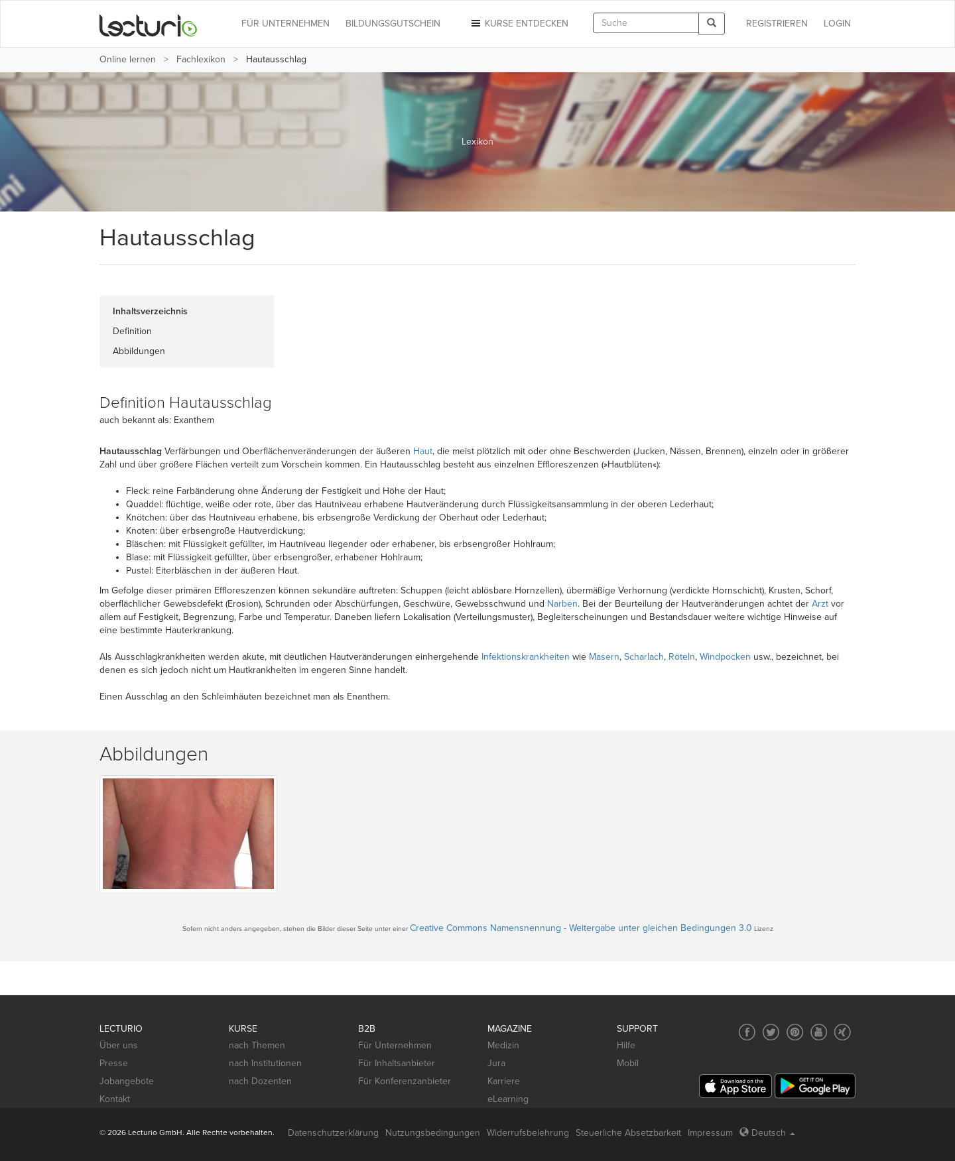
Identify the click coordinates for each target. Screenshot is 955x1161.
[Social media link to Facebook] (747, 1032)
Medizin (503, 1045)
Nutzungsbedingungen (432, 1132)
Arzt (820, 603)
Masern (604, 656)
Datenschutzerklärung (333, 1132)
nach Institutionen (265, 1063)
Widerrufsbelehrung (528, 1132)
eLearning (508, 1099)
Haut (422, 451)
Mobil (628, 1063)
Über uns (118, 1045)
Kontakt (114, 1099)
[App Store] (735, 1086)
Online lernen (127, 59)
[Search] (711, 23)
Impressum (710, 1132)
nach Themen (257, 1045)
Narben (562, 603)
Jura (496, 1063)
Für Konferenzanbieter (404, 1081)
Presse (113, 1063)
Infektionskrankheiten (525, 656)
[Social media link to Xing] (842, 1032)
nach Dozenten (260, 1081)
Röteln (681, 656)
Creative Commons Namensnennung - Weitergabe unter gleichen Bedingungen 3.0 (581, 928)
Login (837, 23)
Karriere (503, 1081)
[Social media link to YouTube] (818, 1032)
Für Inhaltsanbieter (396, 1063)
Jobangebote (126, 1081)
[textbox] (646, 23)
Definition (132, 331)
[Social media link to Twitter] (771, 1032)
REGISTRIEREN (777, 23)
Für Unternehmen (395, 1045)
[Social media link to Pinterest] (795, 1032)
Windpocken (725, 656)
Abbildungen (139, 351)
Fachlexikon (200, 59)
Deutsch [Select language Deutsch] (767, 1132)
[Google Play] (815, 1085)
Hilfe (626, 1045)
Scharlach (644, 656)
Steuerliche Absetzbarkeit (628, 1132)
